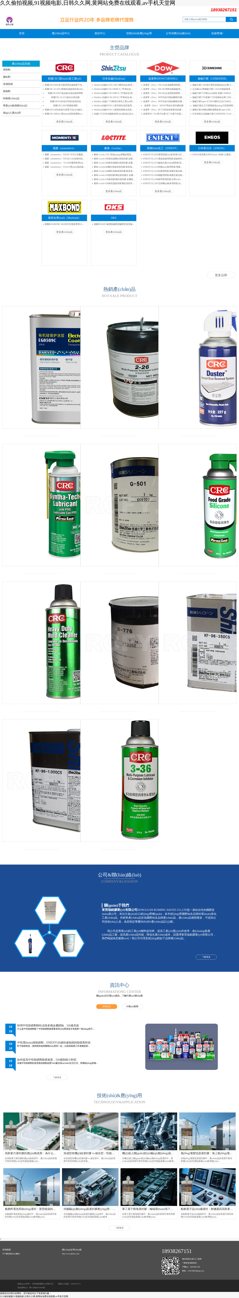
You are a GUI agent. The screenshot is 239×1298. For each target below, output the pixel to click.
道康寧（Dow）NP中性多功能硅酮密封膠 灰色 (163, 97)
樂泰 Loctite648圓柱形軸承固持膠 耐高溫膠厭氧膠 (114, 167)
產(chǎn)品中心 (61, 33)
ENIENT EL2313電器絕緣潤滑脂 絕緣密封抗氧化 (163, 159)
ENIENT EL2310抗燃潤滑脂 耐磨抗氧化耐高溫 (163, 171)
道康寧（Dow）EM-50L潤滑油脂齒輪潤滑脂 (163, 89)
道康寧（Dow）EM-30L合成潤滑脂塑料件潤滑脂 (163, 93)
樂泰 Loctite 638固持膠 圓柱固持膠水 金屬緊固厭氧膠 (114, 175)
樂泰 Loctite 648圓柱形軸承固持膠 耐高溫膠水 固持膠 (114, 171)
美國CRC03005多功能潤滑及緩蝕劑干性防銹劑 (65, 85)
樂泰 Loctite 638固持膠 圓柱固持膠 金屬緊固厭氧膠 (114, 179)
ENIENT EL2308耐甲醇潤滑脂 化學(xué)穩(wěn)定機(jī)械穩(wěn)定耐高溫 (163, 179)
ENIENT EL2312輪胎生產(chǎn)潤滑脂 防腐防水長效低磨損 (163, 163)
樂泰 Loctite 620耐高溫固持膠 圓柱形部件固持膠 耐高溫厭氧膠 (114, 183)
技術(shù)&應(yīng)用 (139, 33)
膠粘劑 (6, 77)
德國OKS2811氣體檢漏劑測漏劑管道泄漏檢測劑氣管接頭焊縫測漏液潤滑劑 (114, 224)
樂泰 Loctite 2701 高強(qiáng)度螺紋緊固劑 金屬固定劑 (114, 154)
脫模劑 (6, 91)
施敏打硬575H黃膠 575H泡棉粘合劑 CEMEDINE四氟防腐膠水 (213, 97)
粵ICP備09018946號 (37, 1288)
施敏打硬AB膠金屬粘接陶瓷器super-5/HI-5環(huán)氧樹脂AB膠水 (213, 110)
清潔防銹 (8, 84)
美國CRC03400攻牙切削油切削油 (65, 101)
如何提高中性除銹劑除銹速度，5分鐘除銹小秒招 (46, 1059)
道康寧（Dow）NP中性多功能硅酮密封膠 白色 (163, 101)
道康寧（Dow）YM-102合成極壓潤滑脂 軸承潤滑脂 (163, 85)
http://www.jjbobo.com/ (71, 1254)
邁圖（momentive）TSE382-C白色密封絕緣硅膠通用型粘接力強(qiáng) (65, 159)
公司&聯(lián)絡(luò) (178, 33)
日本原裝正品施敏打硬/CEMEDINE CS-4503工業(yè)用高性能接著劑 (213, 114)
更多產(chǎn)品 (64, 121)
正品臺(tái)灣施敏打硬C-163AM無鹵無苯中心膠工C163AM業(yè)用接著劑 (213, 89)
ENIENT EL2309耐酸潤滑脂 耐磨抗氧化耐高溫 (163, 175)
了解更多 (206, 957)
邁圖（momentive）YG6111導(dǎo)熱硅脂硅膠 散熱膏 (65, 167)
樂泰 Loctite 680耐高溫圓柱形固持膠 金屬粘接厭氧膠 (114, 159)
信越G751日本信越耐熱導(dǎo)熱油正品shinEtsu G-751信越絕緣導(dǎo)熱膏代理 (114, 114)
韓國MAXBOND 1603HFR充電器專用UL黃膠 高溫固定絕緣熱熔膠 (65, 224)
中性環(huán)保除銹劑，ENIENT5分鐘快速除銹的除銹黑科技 (54, 1042)
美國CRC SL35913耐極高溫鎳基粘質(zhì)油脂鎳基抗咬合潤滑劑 (65, 89)
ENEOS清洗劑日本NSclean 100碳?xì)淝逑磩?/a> (213, 154)
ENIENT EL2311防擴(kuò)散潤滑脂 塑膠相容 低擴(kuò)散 (163, 167)
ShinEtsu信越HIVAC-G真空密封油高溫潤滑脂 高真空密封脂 (114, 105)
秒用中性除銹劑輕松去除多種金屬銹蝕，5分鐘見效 (48, 1025)
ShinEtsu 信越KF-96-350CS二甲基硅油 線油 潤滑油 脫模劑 (114, 97)
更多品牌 (221, 275)
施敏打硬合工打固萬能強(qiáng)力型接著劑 (213, 105)
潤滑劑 (6, 69)
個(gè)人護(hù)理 (12, 112)
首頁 (22, 33)
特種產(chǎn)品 (11, 98)
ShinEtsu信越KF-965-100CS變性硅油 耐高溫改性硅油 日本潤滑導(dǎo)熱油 (114, 85)
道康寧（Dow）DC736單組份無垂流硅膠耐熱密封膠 (163, 110)
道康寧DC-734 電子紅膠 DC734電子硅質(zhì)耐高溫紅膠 (163, 114)
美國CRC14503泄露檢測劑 (65, 105)
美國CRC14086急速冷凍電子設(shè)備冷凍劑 (65, 110)
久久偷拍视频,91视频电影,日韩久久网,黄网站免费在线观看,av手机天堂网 (34, 1296)
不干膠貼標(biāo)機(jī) (11, 1254)
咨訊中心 (100, 33)
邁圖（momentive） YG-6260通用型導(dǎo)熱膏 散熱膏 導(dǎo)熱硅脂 (65, 163)
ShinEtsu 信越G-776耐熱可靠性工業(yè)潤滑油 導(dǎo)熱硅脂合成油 (114, 101)
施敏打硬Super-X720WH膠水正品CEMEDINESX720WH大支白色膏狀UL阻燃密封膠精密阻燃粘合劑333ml (213, 101)
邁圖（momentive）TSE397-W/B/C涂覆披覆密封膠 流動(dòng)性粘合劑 (65, 154)
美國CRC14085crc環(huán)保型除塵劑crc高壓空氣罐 (65, 114)
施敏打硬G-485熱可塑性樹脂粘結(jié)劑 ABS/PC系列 (213, 85)
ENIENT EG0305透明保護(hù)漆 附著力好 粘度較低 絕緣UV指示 (163, 154)
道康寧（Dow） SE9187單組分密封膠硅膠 (163, 105)
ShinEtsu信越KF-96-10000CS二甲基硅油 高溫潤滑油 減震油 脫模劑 (114, 89)
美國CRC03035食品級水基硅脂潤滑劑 (65, 93)
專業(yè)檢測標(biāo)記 (15, 105)
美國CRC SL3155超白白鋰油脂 (65, 97)
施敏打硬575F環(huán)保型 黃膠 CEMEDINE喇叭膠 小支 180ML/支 (213, 93)
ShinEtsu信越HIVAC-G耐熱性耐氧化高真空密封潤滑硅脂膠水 (114, 110)
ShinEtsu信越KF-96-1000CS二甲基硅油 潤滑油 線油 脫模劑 (114, 93)
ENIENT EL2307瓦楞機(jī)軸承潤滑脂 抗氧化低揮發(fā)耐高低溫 (163, 183)
